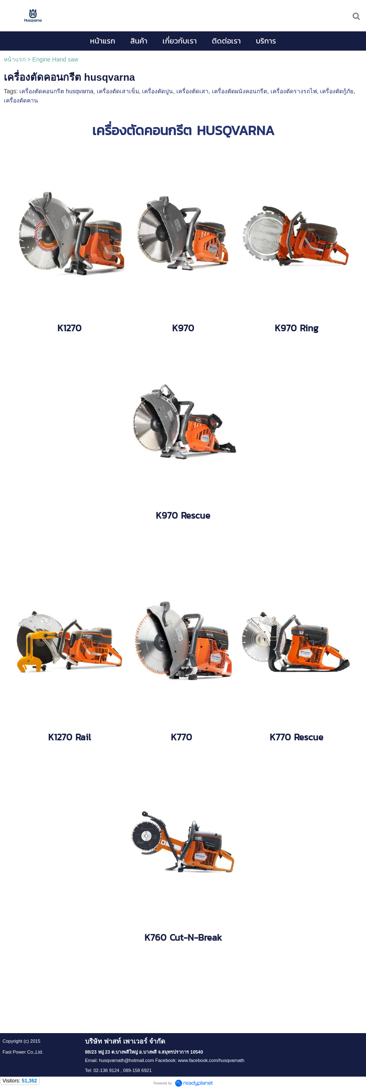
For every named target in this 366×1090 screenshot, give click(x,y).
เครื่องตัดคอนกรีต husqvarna (56, 91)
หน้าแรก (15, 59)
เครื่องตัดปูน (157, 91)
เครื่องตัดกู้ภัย (336, 91)
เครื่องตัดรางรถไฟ (294, 91)
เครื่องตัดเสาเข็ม (118, 91)
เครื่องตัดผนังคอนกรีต (239, 91)
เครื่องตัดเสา (192, 91)
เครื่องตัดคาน (21, 100)
